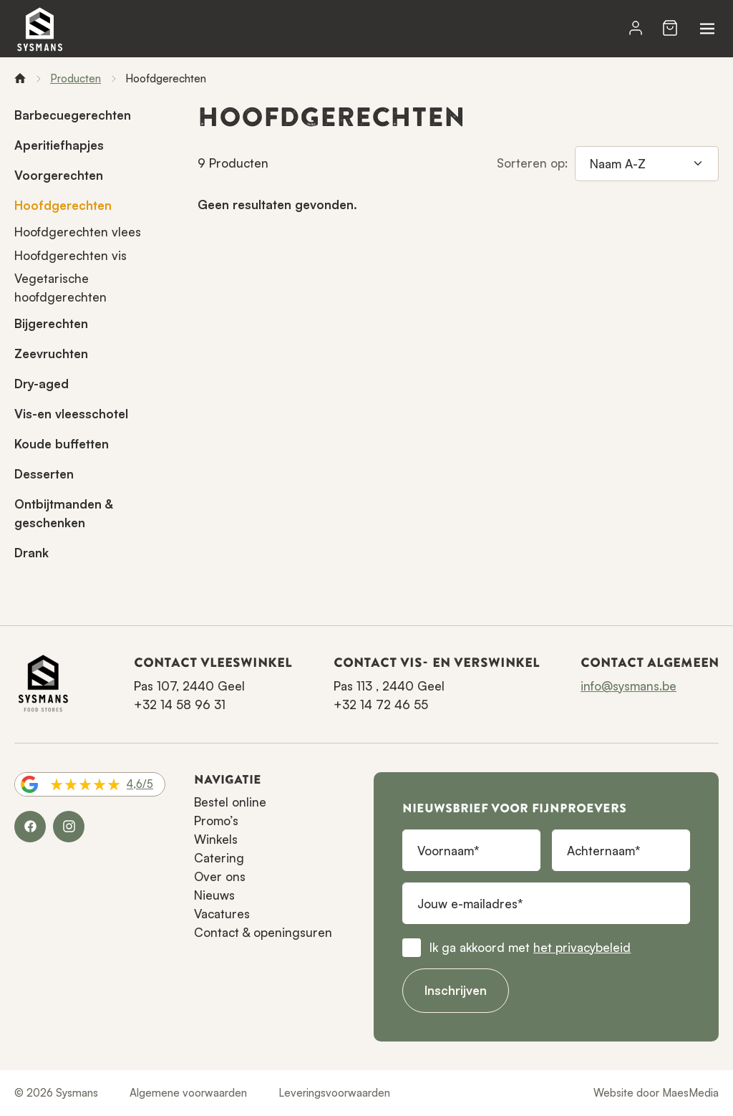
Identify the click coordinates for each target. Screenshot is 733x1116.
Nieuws (214, 895)
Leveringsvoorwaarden (334, 1093)
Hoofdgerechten (63, 205)
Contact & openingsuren (263, 932)
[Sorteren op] (647, 164)
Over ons (220, 876)
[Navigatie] (707, 29)
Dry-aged (41, 383)
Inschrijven (455, 990)
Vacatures (222, 913)
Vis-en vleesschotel (71, 413)
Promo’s (216, 820)
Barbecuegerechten (72, 114)
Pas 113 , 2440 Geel (389, 685)
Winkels (216, 839)
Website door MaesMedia (656, 1093)
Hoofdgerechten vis (70, 255)
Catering (219, 857)
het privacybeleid (582, 947)
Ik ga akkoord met (530, 947)
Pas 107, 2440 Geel (189, 685)
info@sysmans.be (628, 685)
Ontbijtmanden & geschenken (63, 513)
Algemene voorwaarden (188, 1093)
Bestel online (230, 801)
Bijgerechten (51, 323)
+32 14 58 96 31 (179, 704)
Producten (75, 78)
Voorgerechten (58, 175)
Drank (31, 552)
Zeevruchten (51, 353)
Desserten (44, 473)
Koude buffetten (61, 443)
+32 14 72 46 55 (381, 704)
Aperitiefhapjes (59, 145)
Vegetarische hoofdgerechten (60, 287)
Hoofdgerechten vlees (77, 231)
